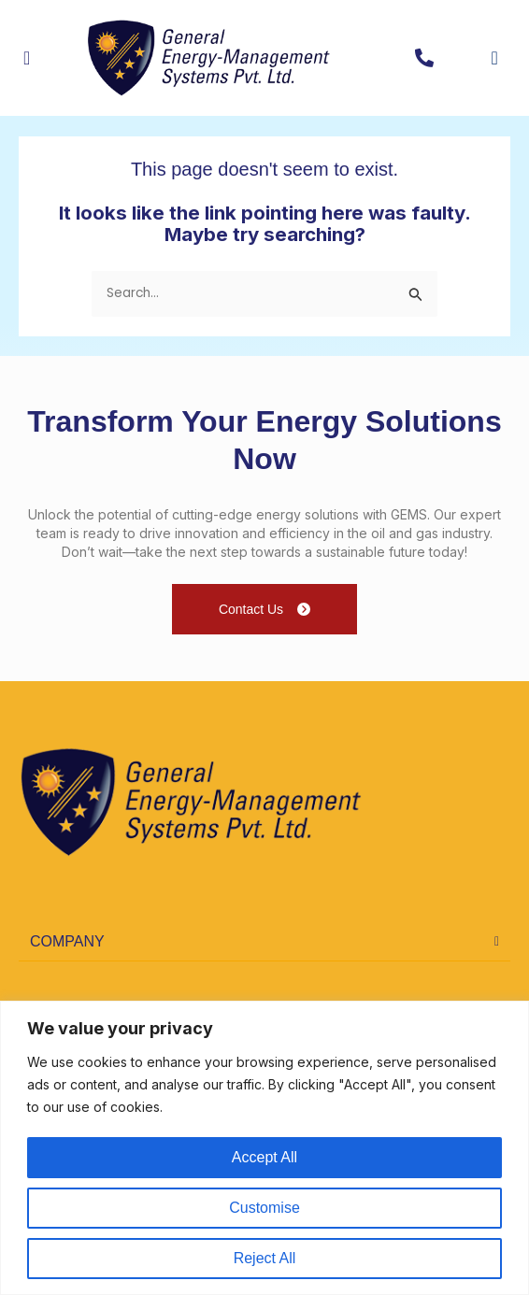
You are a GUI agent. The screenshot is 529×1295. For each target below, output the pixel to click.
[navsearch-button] (479, 58)
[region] (264, 1148)
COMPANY (67, 941)
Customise (264, 1208)
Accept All (264, 1157)
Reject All (265, 1258)
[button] (264, 942)
